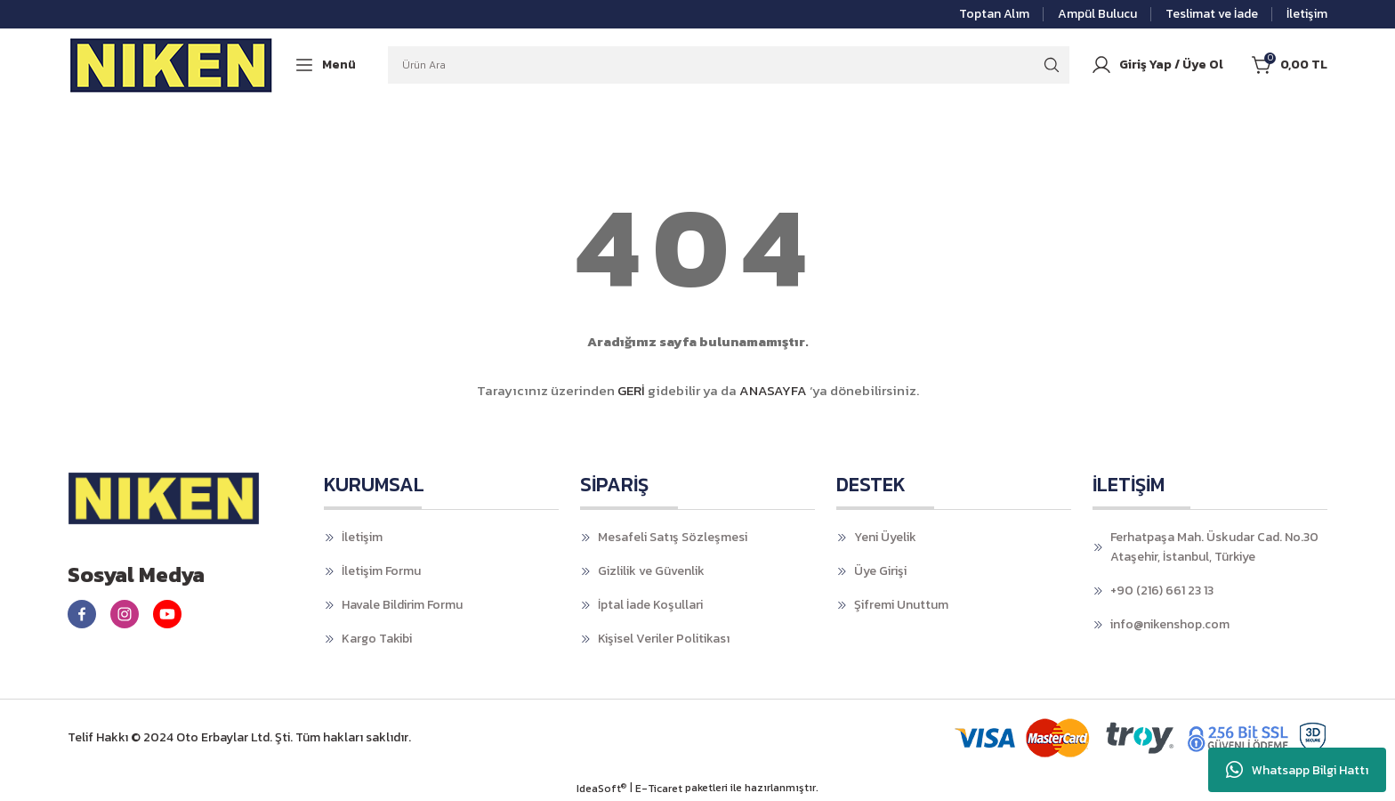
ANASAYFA (773, 390)
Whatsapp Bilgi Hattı (1297, 770)
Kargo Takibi (377, 638)
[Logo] (172, 64)
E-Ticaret (658, 789)
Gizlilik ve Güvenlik (651, 571)
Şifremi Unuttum (901, 604)
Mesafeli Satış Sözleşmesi (672, 537)
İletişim (362, 537)
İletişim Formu (381, 571)
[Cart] (1289, 65)
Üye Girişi (880, 571)
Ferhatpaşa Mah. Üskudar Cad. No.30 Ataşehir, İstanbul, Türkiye (1214, 547)
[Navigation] (325, 64)
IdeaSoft (601, 789)
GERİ (631, 390)
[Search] (728, 65)
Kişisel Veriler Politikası (664, 638)
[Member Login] (1157, 65)
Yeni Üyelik (885, 537)
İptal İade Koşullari (650, 604)
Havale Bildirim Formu (402, 604)
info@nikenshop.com (1170, 624)
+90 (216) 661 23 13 (1162, 590)
